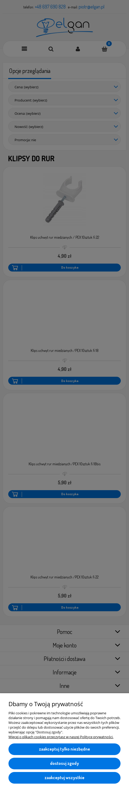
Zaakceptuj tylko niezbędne (64, 749)
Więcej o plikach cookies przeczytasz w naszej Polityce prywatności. (60, 736)
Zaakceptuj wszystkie (64, 777)
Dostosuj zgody (64, 763)
